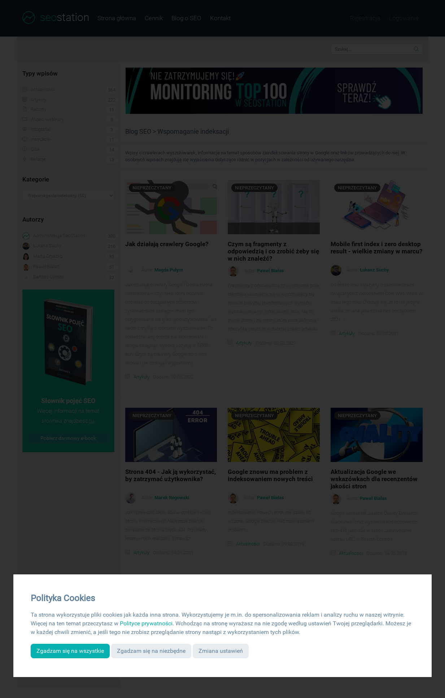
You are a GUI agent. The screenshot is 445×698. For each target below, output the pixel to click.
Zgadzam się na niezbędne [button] (151, 650)
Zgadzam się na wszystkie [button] (70, 650)
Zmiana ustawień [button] (220, 650)
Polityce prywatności (146, 623)
